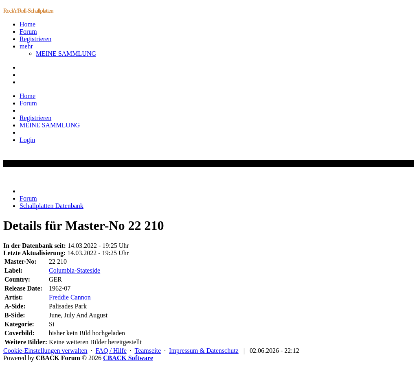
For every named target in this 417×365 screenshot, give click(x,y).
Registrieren (35, 38)
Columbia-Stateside (74, 270)
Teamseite (147, 350)
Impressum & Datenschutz (204, 350)
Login (27, 139)
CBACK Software (128, 357)
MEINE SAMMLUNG (66, 53)
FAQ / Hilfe (111, 350)
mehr (26, 46)
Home (27, 24)
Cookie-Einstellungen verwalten (45, 350)
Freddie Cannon (70, 297)
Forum (28, 31)
